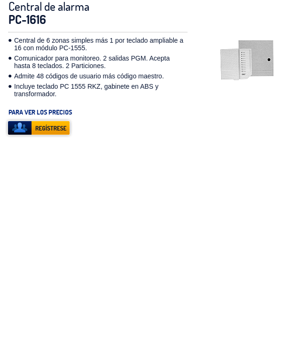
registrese (39, 128)
